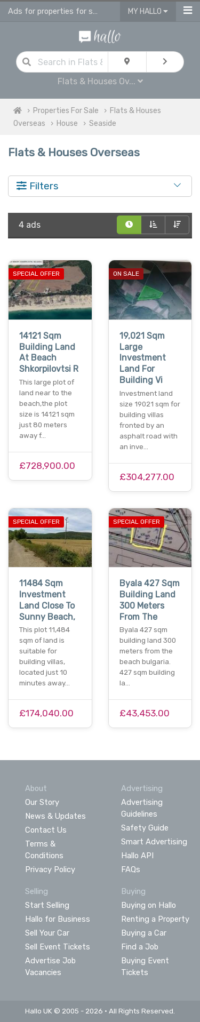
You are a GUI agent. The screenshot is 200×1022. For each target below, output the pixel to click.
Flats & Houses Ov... (100, 81)
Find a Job (139, 947)
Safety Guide (145, 828)
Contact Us (46, 830)
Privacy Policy (50, 869)
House (67, 123)
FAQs (130, 869)
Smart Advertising (154, 842)
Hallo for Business (57, 919)
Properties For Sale (66, 110)
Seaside (102, 123)
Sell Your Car (47, 933)
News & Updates (55, 816)
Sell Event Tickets (57, 947)
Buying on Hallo (148, 905)
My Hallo (148, 11)
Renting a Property (155, 919)
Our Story (42, 802)
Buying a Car (143, 933)
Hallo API (137, 855)
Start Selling (47, 905)
